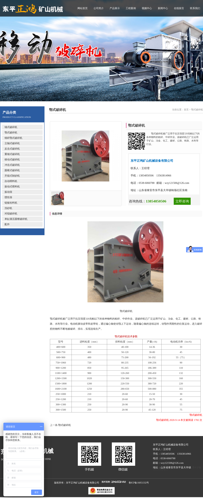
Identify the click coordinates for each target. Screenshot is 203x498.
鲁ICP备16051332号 (139, 482)
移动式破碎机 (12, 159)
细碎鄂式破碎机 (13, 138)
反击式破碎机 (12, 148)
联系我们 (195, 8)
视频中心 (147, 8)
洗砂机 (8, 208)
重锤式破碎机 (12, 154)
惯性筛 (8, 197)
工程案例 (131, 8)
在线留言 (179, 8)
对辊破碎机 (11, 213)
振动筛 (8, 192)
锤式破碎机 (11, 127)
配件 (7, 224)
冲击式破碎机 (12, 165)
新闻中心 (163, 8)
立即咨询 (182, 201)
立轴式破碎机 (12, 143)
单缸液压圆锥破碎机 (16, 219)
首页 (186, 109)
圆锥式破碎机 (12, 170)
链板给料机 (11, 202)
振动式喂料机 (12, 186)
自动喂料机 (11, 181)
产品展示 (115, 8)
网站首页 (82, 8)
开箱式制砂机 (12, 175)
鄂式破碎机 (11, 132)
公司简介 (99, 8)
